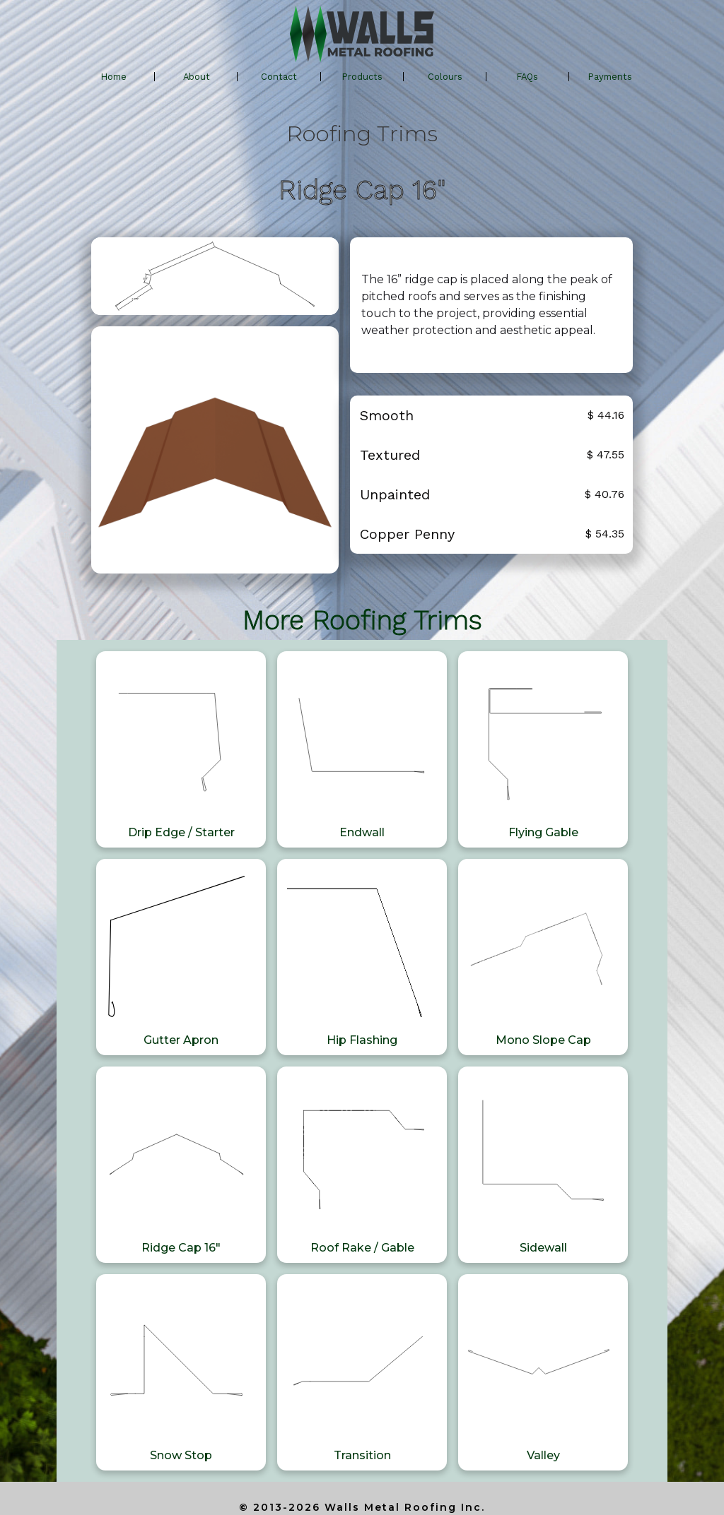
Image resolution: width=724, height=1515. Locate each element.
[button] (362, 77)
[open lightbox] (215, 276)
